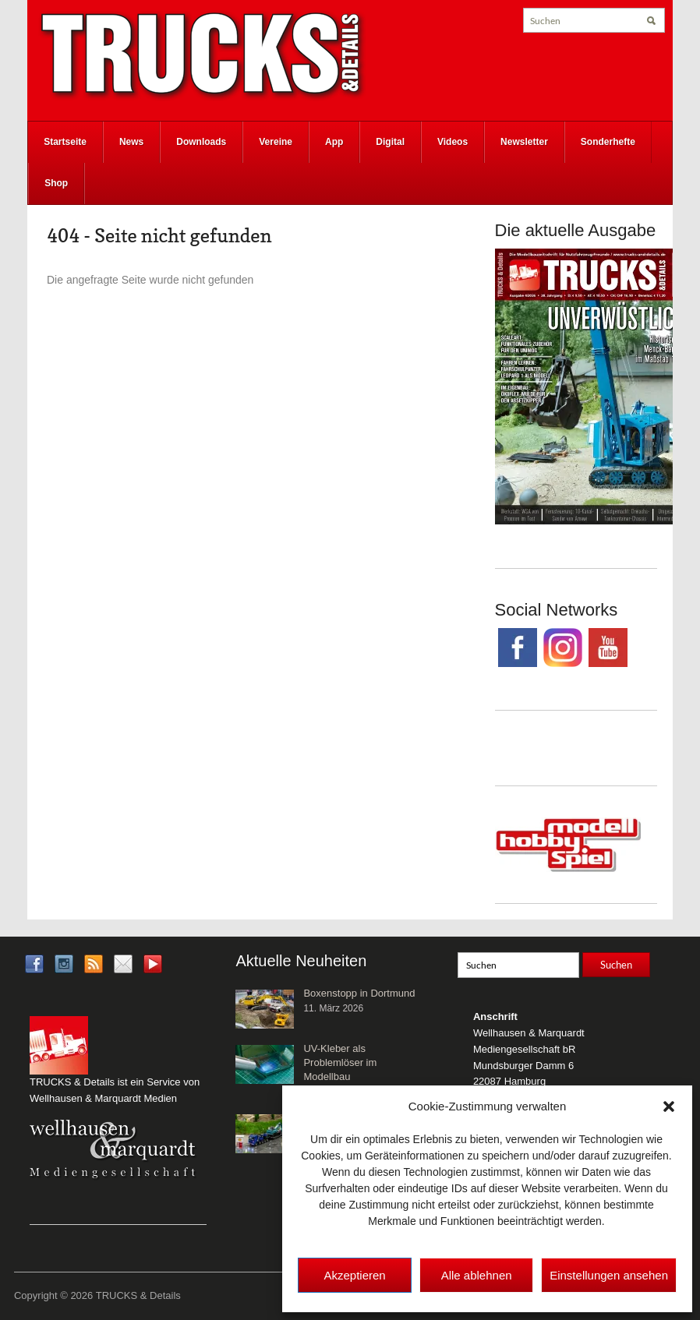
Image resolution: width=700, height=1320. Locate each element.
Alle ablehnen (476, 1275)
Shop (56, 183)
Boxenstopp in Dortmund (359, 993)
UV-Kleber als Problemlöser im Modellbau (340, 1062)
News (131, 141)
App (334, 141)
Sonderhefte (608, 141)
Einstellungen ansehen (609, 1275)
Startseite (65, 141)
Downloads (201, 141)
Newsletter (524, 141)
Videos (452, 141)
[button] (669, 1106)
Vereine (275, 141)
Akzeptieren (354, 1275)
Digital (390, 141)
